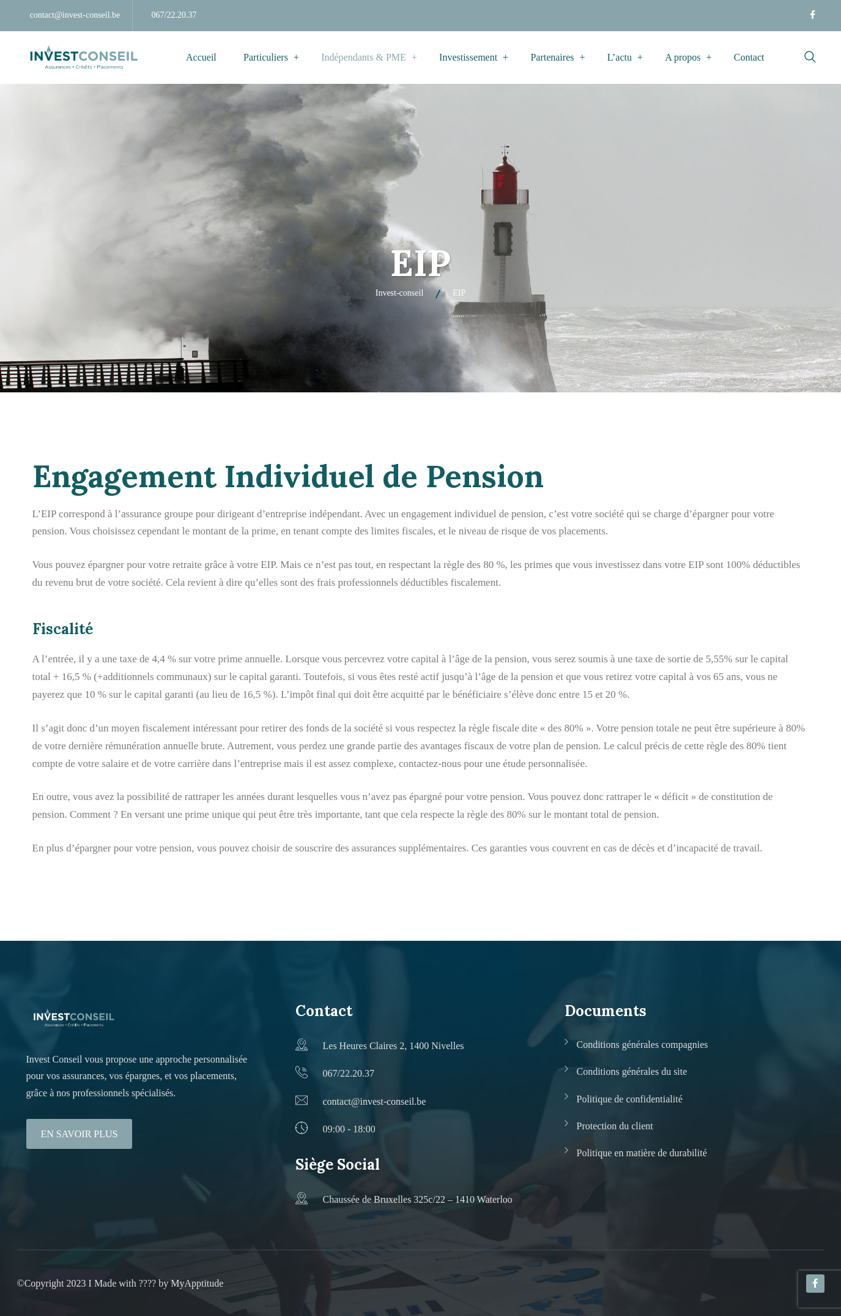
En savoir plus (79, 1134)
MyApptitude (197, 1283)
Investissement (468, 57)
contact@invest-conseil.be (75, 15)
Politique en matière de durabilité (642, 1153)
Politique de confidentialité (630, 1099)
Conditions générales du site (632, 1071)
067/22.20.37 (174, 15)
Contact (749, 57)
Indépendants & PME (363, 57)
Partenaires (552, 57)
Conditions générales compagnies (642, 1044)
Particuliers (265, 57)
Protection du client (615, 1126)
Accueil (201, 57)
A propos (682, 57)
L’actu (619, 57)
